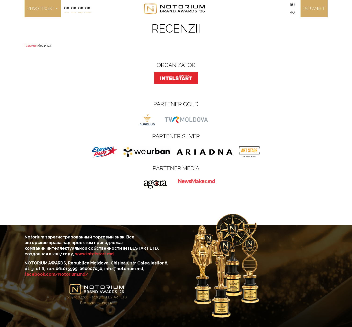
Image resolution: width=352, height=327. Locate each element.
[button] (43, 8)
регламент (314, 8)
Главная (31, 45)
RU (292, 5)
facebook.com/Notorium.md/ (56, 274)
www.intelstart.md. (95, 253)
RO (292, 12)
